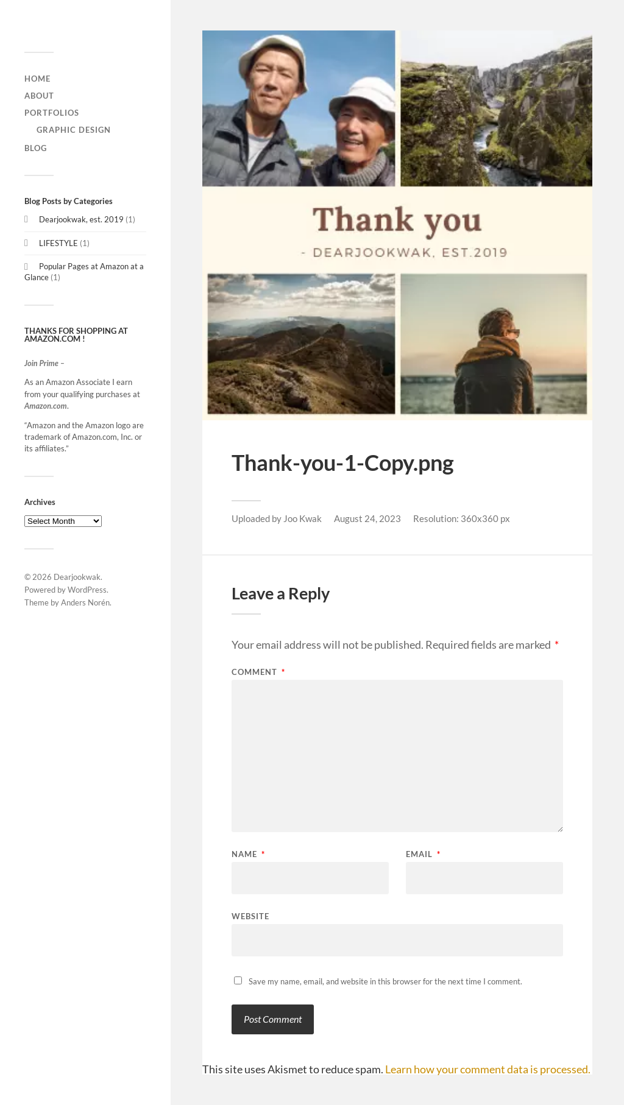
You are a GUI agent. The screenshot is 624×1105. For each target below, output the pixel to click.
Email (423, 854)
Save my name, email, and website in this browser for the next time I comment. (385, 981)
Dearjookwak (77, 577)
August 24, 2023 (367, 518)
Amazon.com (45, 406)
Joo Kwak (302, 518)
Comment (258, 672)
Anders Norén (85, 602)
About (39, 96)
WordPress (87, 590)
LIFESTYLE (58, 243)
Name (248, 854)
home (37, 78)
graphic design (74, 130)
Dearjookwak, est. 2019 (81, 219)
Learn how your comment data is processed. (487, 1069)
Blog (35, 148)
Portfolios (51, 113)
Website (250, 915)
